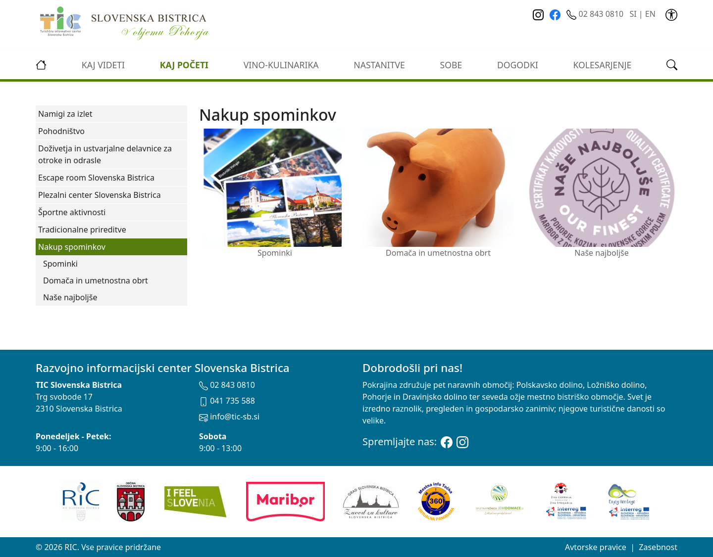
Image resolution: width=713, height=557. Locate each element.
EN (650, 13)
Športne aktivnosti (71, 212)
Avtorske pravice (595, 547)
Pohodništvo (61, 131)
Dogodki (517, 65)
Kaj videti (103, 65)
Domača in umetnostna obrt (95, 280)
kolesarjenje (602, 65)
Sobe (451, 65)
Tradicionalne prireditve (82, 229)
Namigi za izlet (65, 113)
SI (632, 13)
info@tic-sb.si (229, 416)
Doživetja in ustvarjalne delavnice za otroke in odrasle (105, 154)
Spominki (60, 263)
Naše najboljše (70, 297)
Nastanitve (379, 65)
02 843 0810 (595, 13)
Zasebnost (658, 547)
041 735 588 (227, 400)
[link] (671, 13)
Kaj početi (184, 65)
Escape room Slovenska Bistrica (96, 177)
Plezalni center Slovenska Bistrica (99, 194)
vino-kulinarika (281, 65)
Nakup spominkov (71, 246)
